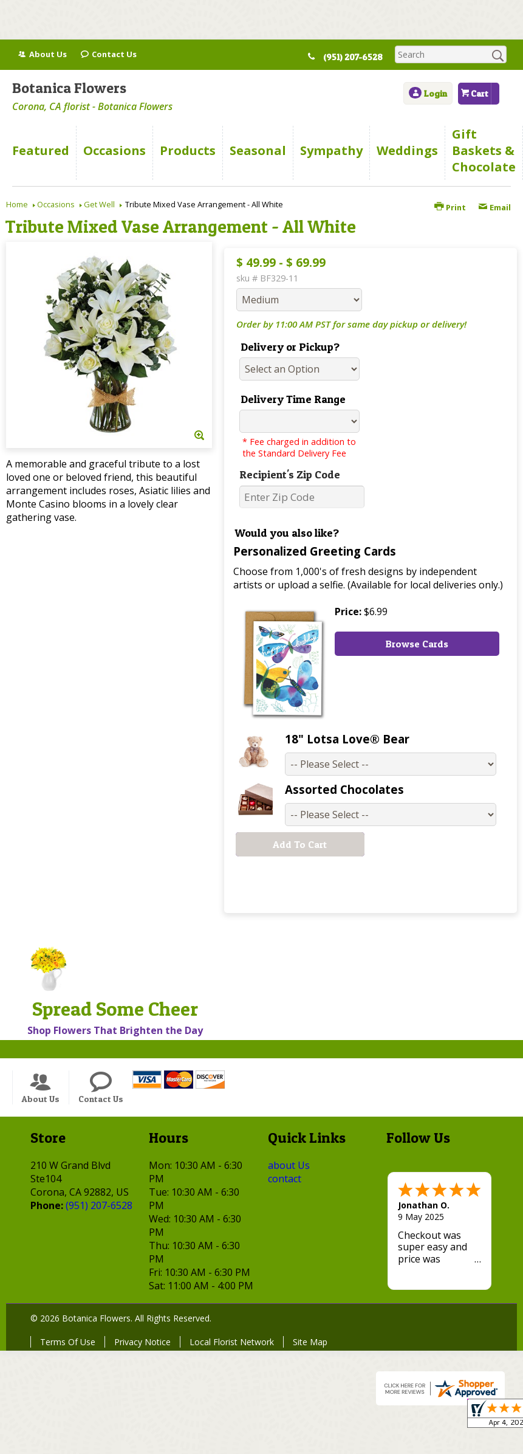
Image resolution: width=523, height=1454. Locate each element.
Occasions (56, 204)
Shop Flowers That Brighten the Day (115, 1030)
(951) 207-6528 (358, 57)
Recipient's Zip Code (289, 474)
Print (450, 207)
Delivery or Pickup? (290, 346)
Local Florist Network (232, 1342)
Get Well (99, 204)
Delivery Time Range (293, 399)
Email (494, 207)
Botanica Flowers (69, 88)
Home (17, 204)
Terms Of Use (67, 1342)
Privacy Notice (142, 1342)
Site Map (310, 1342)
